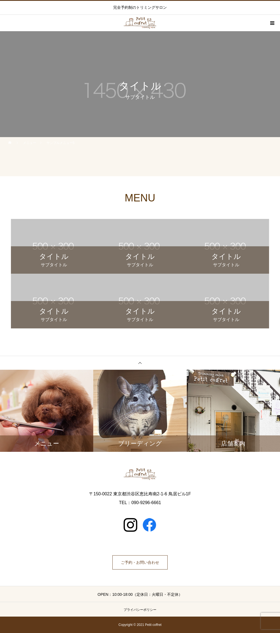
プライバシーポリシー (140, 610)
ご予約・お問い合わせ (140, 562)
